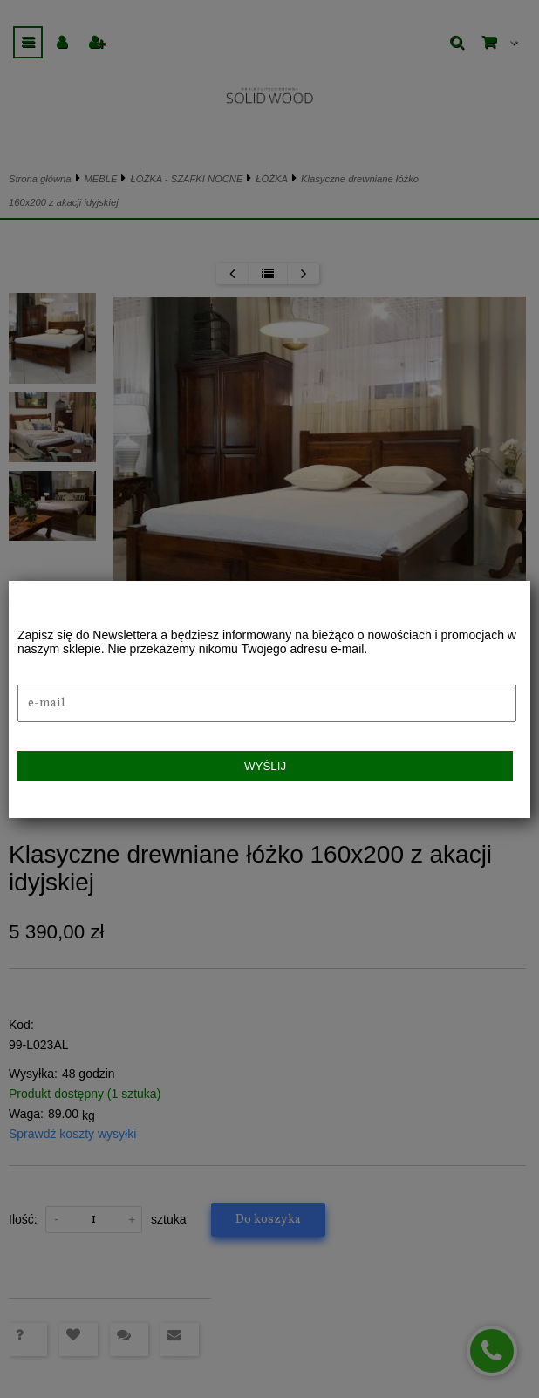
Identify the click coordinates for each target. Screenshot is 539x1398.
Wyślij (265, 766)
